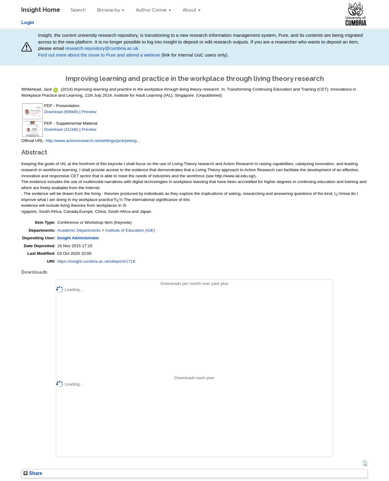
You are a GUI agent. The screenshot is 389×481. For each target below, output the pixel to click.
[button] (365, 463)
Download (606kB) (61, 111)
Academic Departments (78, 230)
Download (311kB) (61, 129)
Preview (89, 111)
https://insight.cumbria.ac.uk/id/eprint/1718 (96, 261)
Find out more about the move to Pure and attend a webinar (99, 54)
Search (78, 10)
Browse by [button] (110, 10)
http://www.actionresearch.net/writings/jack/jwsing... (93, 140)
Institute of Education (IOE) (130, 230)
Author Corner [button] (153, 10)
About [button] (192, 10)
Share (32, 473)
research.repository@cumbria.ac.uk (101, 48)
